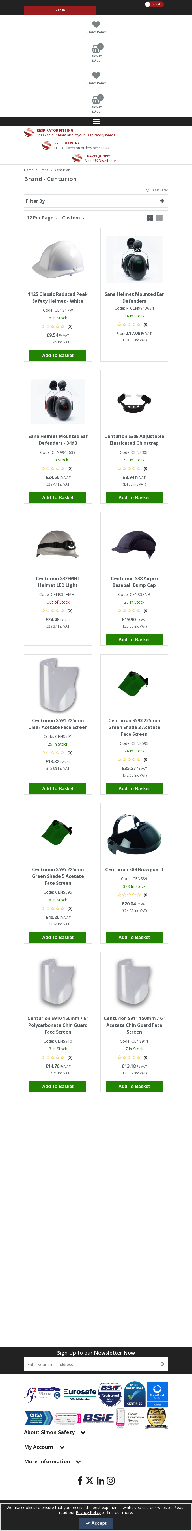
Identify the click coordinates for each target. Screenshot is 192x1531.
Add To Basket (58, 351)
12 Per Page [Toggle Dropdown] (41, 214)
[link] (80, 1480)
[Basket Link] (96, 54)
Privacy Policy (88, 1512)
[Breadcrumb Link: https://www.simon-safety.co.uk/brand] (44, 169)
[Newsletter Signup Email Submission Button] (163, 1364)
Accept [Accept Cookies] (95, 1523)
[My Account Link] (60, 10)
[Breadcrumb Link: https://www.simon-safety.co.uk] (28, 169)
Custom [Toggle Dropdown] (71, 214)
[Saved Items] (96, 27)
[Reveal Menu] (96, 121)
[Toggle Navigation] (96, 121)
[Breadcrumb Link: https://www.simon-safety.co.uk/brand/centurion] (62, 169)
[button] (57, 322)
